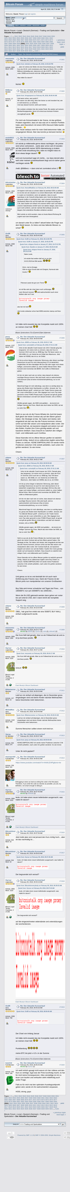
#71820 (62, 1065)
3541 (16, 36)
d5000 (30, 631)
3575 (6, 42)
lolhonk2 (52, 631)
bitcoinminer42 (11, 182)
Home (10, 25)
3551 (6, 38)
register (33, 14)
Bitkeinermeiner (12, 689)
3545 (32, 36)
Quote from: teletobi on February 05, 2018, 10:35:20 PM (35, 64)
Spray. (8, 734)
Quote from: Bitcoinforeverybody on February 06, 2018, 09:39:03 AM (39, 885)
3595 (40, 43)
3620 (43, 47)
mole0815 (9, 138)
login (26, 14)
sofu (44, 631)
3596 (44, 43)
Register (36, 25)
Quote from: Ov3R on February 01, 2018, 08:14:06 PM (34, 239)
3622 (51, 47)
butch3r (8, 1063)
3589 (14, 43)
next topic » (62, 43)
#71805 (62, 234)
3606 (35, 45)
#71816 (62, 832)
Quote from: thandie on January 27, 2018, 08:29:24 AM (40, 247)
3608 (43, 45)
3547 (41, 36)
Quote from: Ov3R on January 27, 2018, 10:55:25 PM (35, 241)
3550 (53, 36)
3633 (47, 49)
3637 (14, 51)
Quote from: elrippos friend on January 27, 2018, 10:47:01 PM (40, 244)
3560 (43, 38)
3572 (43, 40)
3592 (27, 43)
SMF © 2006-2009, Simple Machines (47, 1135)
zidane (8, 458)
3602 (18, 45)
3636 (10, 51)
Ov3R (7, 234)
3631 (39, 49)
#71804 (62, 183)
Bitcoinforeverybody (14, 831)
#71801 (62, 59)
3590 (18, 43)
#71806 (62, 338)
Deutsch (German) (30, 30)
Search (23, 25)
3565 (14, 40)
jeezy (7, 337)
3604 (26, 45)
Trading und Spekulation (50, 30)
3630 (35, 49)
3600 (10, 45)
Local (19, 30)
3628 (26, 49)
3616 (26, 47)
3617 (30, 47)
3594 (35, 43)
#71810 (62, 649)
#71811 (62, 690)
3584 (43, 42)
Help (17, 25)
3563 (6, 40)
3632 (43, 49)
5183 (36, 51)
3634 (51, 49)
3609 (47, 45)
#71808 (62, 607)
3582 (35, 42)
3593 (31, 43)
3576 (10, 42)
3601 (14, 45)
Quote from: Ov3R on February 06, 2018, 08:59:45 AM (34, 1011)
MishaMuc (9, 710)
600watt (30, 793)
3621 (47, 47)
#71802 (62, 91)
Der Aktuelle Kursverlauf (26, 1116)
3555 (22, 38)
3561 (47, 38)
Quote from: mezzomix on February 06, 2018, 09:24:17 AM (36, 653)
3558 (35, 38)
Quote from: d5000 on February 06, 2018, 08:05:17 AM (34, 342)
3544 (28, 36)
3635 (6, 51)
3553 (14, 38)
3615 (22, 47)
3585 (47, 42)
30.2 (13, 21)
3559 (39, 38)
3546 (37, 36)
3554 (18, 38)
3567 (22, 40)
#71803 (62, 139)
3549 (49, 36)
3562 (51, 38)
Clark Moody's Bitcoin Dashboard (26, 685)
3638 (18, 51)
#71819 (62, 1007)
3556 (26, 38)
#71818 (62, 881)
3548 (45, 36)
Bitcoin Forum (9, 30)
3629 (30, 49)
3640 (26, 51)
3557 (30, 38)
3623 (6, 49)
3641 (30, 51)
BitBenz (8, 90)
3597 (48, 43)
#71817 (62, 853)
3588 (10, 43)
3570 (35, 40)
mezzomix (9, 59)
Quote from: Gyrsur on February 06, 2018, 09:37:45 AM (35, 857)
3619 (39, 47)
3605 (30, 45)
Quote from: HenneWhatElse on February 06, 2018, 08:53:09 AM (38, 188)
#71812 (62, 711)
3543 (24, 36)
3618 (35, 47)
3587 (6, 43)
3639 (22, 51)
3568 (26, 40)
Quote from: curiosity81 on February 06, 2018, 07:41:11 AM (37, 345)
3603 (22, 45)
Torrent (8, 22)
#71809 (62, 630)
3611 (6, 47)
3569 (30, 40)
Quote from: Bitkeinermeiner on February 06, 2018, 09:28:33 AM (38, 715)
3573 (47, 40)
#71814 (62, 758)
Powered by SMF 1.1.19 (26, 1135)
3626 (18, 49)
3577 (14, 42)
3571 (39, 40)
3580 (26, 42)
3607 (39, 45)
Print (62, 47)
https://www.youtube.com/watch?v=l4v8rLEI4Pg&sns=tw (38, 763)
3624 (10, 49)
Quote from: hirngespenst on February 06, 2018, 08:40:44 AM (37, 95)
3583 (39, 42)
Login (29, 25)
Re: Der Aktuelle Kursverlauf (32, 59)
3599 (6, 45)
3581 (30, 42)
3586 (51, 42)
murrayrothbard (12, 757)
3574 (51, 40)
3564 (10, 40)
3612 (10, 47)
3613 (14, 47)
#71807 (62, 459)
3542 (20, 36)
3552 (10, 38)
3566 (18, 40)
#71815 (62, 792)
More (43, 25)
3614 (18, 47)
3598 (52, 43)
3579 (22, 42)
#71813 (62, 735)
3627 (22, 49)
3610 (51, 45)
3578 (18, 42)
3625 (14, 49)
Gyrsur (37, 631)
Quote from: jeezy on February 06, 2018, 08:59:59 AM (34, 463)
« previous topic (60, 41)
